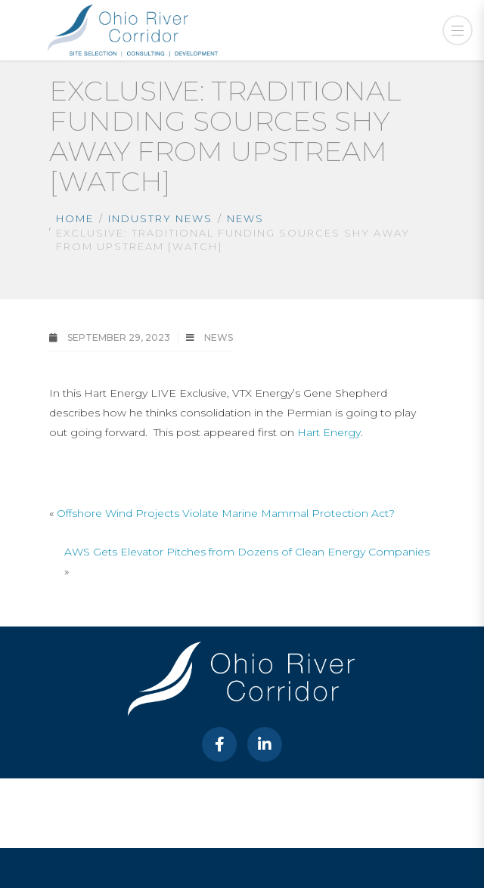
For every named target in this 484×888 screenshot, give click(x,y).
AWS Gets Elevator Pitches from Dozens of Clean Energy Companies (247, 551)
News (245, 218)
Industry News (160, 218)
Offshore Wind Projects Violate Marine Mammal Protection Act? (226, 513)
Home (75, 218)
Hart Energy (329, 432)
